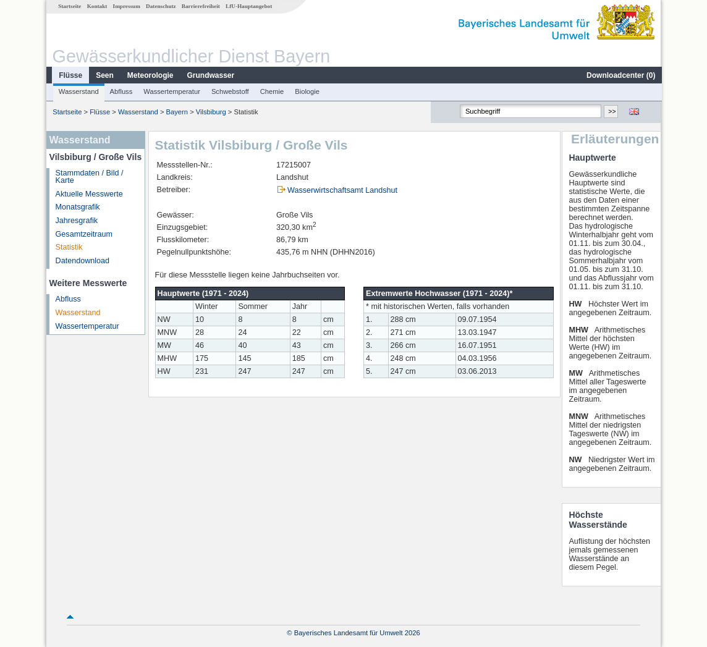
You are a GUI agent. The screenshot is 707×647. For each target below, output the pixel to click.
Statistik (68, 247)
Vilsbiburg (210, 112)
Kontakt (97, 6)
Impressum (126, 6)
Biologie (306, 91)
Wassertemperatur (171, 91)
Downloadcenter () (620, 75)
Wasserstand (78, 91)
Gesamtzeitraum (83, 234)
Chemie (272, 91)
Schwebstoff (229, 91)
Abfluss (120, 91)
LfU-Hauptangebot (248, 6)
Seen (104, 75)
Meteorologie (150, 75)
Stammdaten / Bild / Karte (89, 177)
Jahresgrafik (76, 220)
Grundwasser (210, 75)
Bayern (176, 112)
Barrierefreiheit (200, 6)
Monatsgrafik (77, 207)
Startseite (68, 6)
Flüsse (70, 75)
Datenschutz (160, 6)
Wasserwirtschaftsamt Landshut (342, 190)
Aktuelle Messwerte (88, 194)
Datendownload (82, 260)
